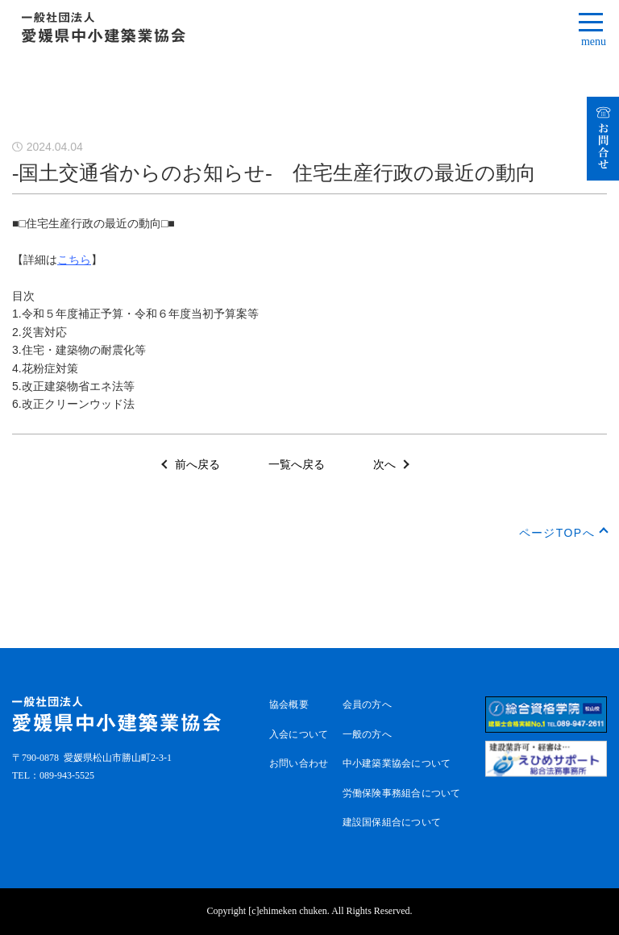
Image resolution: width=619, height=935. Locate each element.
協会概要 (289, 704)
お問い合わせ (298, 763)
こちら (74, 259)
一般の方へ (367, 734)
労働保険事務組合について (402, 793)
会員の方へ (367, 704)
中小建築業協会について (397, 763)
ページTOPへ (557, 532)
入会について (298, 734)
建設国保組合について (392, 822)
